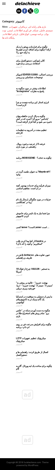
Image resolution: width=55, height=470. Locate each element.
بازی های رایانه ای (37, 26)
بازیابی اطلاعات (10, 34)
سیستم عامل (46, 30)
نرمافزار (23, 26)
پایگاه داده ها (8, 37)
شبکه (35, 30)
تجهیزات (13, 26)
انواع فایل (24, 34)
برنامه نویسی (37, 34)
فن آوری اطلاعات (22, 30)
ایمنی (10, 30)
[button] (4, 4)
